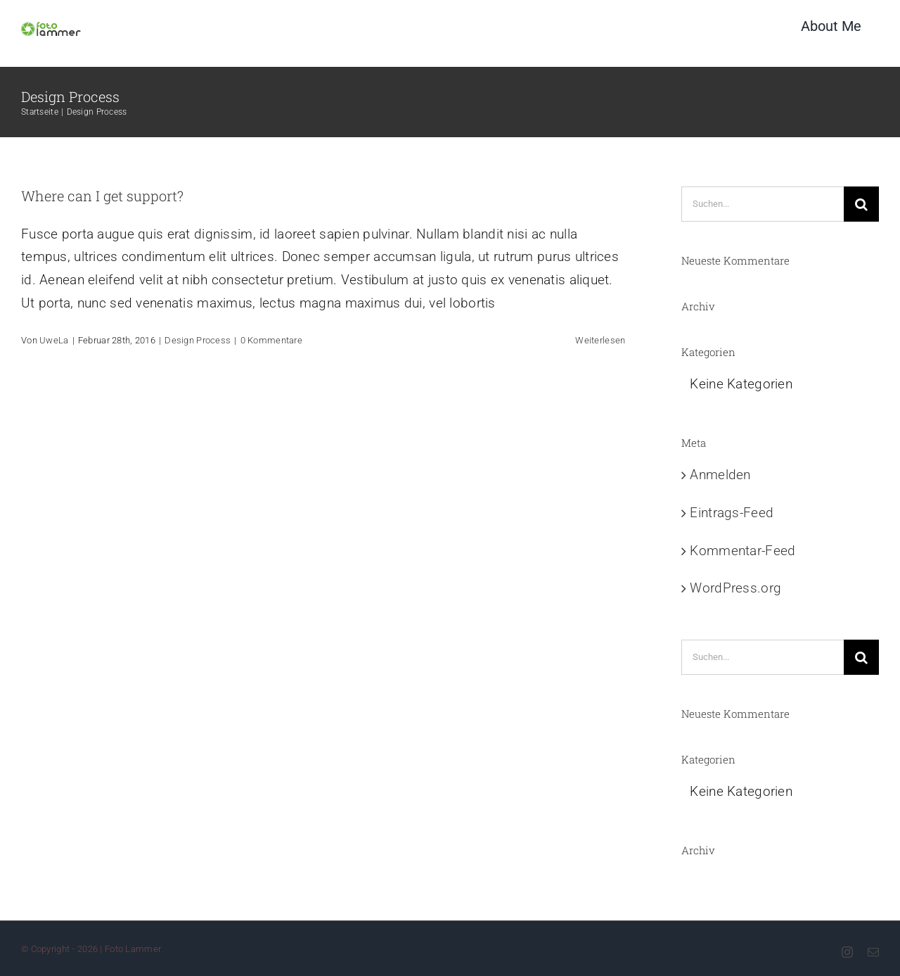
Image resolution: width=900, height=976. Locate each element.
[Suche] (861, 204)
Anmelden (720, 475)
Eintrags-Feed (731, 513)
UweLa (53, 340)
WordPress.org (735, 588)
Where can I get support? (102, 195)
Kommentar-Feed (742, 551)
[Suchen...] (762, 204)
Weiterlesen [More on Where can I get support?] (600, 340)
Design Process (198, 340)
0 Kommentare (271, 340)
